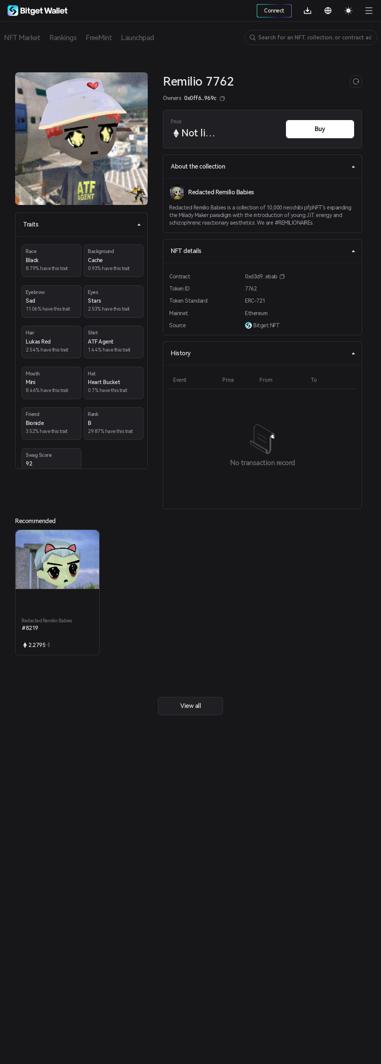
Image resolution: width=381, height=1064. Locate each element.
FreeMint (99, 38)
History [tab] (263, 353)
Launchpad (137, 38)
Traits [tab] (82, 224)
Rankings (63, 38)
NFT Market (22, 38)
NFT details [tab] (263, 251)
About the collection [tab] (263, 166)
